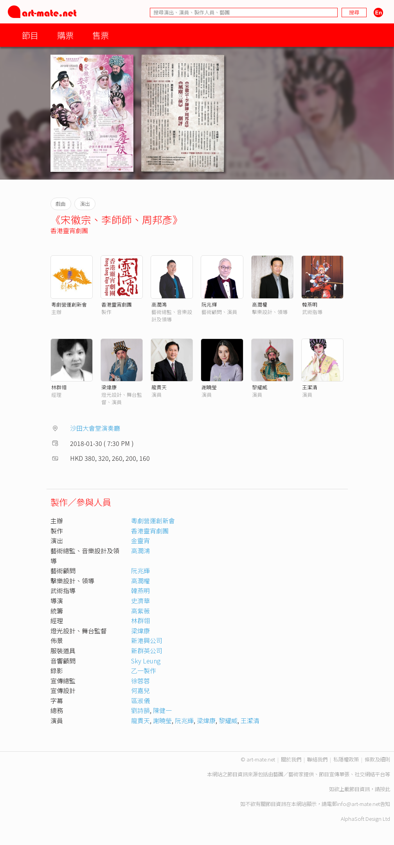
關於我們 (291, 759)
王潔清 (309, 387)
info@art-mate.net (358, 804)
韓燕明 (309, 304)
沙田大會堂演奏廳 (95, 428)
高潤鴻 (159, 304)
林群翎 (59, 387)
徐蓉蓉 (140, 680)
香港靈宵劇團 (69, 230)
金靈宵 (140, 540)
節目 (30, 35)
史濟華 (140, 600)
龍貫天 (159, 387)
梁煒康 (109, 387)
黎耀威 (259, 387)
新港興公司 (146, 640)
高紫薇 (140, 610)
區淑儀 (140, 700)
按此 (385, 789)
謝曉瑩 (209, 387)
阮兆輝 (209, 304)
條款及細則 (377, 759)
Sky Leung (145, 660)
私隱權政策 (346, 759)
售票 (100, 35)
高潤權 (259, 304)
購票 (65, 35)
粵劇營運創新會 (69, 304)
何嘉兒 (140, 690)
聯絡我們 (317, 759)
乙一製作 (143, 670)
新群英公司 (146, 650)
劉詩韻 (140, 710)
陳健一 (162, 710)
